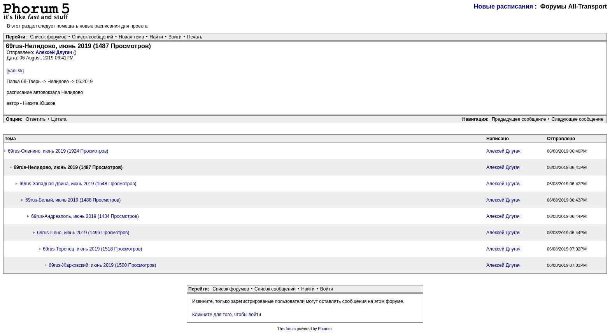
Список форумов (48, 37)
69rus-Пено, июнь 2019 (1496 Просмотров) (83, 232)
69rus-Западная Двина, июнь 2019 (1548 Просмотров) (77, 183)
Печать (194, 37)
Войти (175, 37)
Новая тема (131, 37)
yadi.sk (15, 70)
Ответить (36, 119)
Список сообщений (92, 37)
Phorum (324, 329)
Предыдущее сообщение (519, 119)
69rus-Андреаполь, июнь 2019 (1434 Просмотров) (84, 216)
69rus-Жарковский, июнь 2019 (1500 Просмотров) (102, 265)
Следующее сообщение (577, 119)
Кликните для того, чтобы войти (226, 314)
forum (291, 329)
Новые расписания (503, 6)
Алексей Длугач (54, 52)
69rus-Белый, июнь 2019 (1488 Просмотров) (73, 200)
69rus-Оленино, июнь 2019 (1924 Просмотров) (58, 151)
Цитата (59, 119)
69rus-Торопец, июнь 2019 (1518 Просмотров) (92, 249)
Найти (156, 37)
